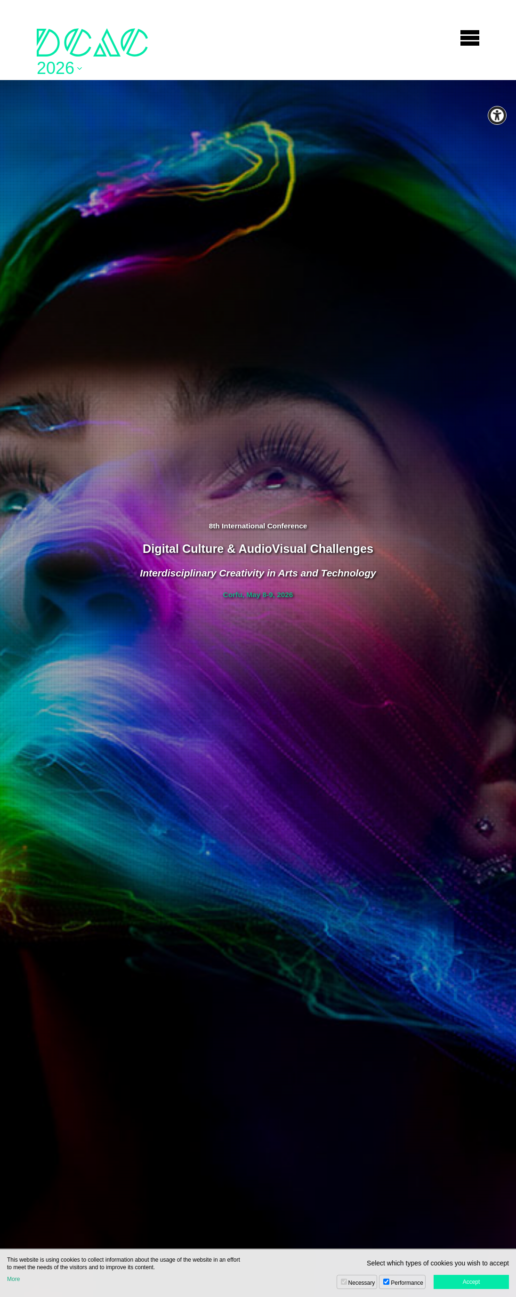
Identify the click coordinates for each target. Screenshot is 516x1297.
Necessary (361, 1283)
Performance (407, 1283)
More (13, 1279)
